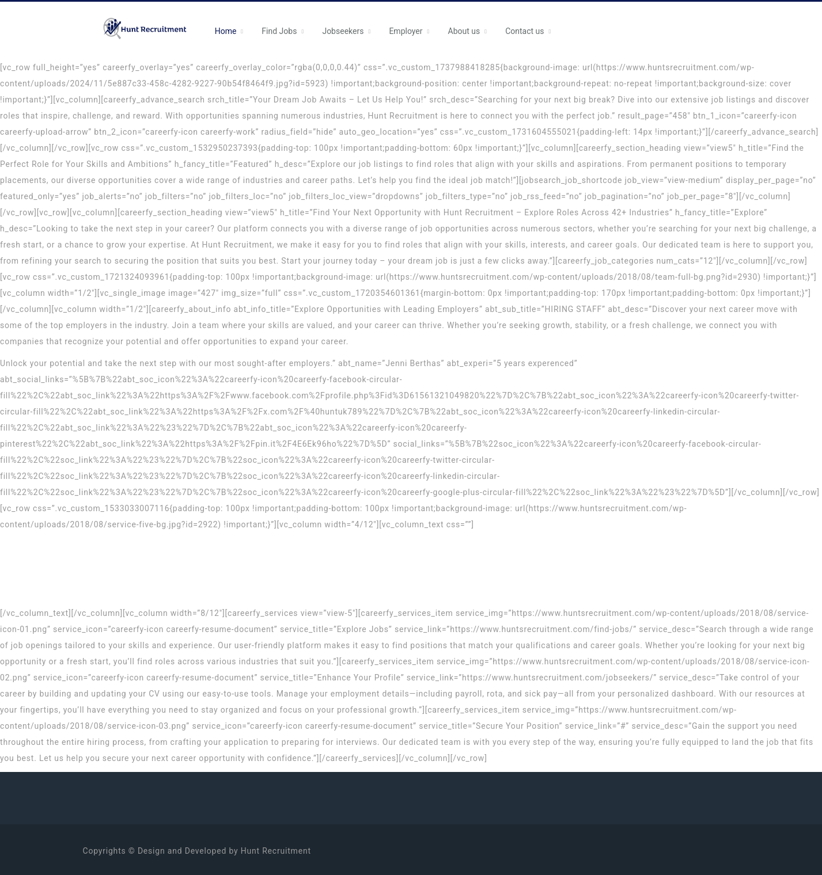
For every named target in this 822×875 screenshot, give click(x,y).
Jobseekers (342, 31)
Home (226, 31)
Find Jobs (279, 31)
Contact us (524, 31)
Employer (405, 31)
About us (464, 31)
